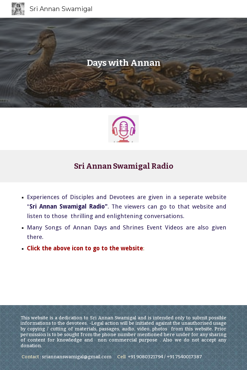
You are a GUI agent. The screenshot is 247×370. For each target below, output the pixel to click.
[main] (123, 63)
